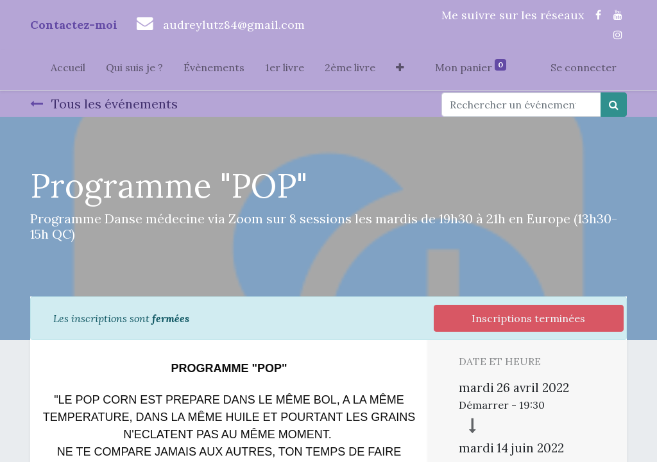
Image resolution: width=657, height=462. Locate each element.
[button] (400, 69)
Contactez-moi (73, 24)
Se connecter (583, 67)
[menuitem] (68, 69)
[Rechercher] (614, 104)
